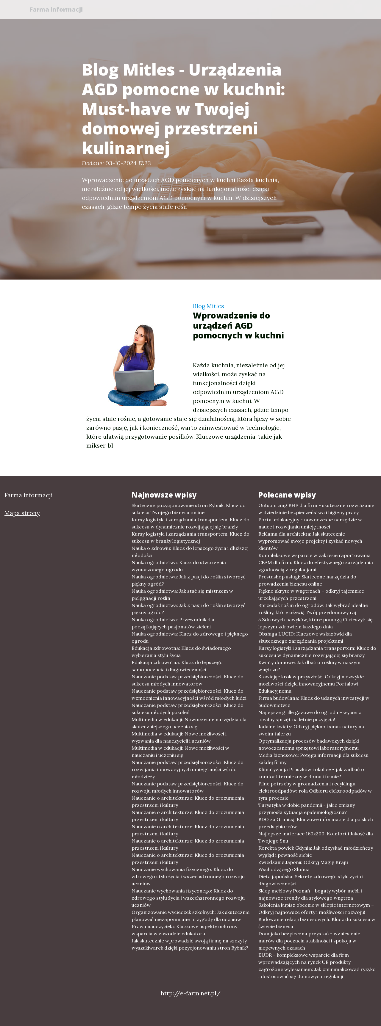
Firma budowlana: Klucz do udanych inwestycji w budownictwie (313, 701)
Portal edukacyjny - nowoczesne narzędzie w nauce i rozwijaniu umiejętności (310, 523)
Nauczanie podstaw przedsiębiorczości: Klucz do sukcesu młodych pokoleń (187, 708)
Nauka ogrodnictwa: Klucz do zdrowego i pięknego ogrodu (190, 637)
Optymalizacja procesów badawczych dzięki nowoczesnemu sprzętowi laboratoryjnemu (308, 744)
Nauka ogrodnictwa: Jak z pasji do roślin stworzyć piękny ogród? (189, 580)
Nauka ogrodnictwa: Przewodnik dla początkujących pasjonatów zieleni (173, 623)
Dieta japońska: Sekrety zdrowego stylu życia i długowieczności (310, 880)
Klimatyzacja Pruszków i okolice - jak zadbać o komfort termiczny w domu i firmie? (311, 772)
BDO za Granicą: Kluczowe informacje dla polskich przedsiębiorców (315, 822)
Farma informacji (58, 10)
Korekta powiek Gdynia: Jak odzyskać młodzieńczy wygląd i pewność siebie (315, 851)
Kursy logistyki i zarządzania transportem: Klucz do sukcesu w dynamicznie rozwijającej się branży (190, 523)
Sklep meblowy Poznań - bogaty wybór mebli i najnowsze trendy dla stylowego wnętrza (310, 894)
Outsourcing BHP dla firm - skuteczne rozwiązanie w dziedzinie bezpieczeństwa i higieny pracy (316, 508)
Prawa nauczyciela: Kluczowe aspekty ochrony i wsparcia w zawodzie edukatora (186, 929)
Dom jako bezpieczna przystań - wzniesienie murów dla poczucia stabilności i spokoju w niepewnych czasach (309, 941)
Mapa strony (22, 513)
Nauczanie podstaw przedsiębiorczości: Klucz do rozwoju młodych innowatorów (187, 787)
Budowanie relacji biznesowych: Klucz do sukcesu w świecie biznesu (316, 922)
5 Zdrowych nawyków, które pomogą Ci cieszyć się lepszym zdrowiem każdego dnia (315, 623)
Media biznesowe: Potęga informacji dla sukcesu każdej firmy (313, 758)
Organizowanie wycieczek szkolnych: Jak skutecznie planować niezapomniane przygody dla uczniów (190, 915)
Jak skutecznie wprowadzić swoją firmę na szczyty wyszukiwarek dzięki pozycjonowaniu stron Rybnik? (190, 944)
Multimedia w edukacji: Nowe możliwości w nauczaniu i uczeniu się (180, 751)
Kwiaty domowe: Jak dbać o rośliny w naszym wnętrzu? (309, 665)
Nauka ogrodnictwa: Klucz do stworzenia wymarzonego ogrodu (179, 565)
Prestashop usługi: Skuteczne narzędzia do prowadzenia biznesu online (307, 580)
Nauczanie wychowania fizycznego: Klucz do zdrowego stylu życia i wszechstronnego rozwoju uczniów (188, 876)
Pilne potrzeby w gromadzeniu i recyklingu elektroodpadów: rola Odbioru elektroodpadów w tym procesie (315, 791)
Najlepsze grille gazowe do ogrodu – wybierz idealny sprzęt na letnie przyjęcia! (309, 715)
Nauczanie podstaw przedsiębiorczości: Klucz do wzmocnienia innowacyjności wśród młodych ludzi (189, 694)
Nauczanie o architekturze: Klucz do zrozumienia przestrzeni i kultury (188, 801)
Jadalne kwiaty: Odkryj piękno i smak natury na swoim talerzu (311, 730)
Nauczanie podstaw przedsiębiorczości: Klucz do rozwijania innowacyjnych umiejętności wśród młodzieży (187, 769)
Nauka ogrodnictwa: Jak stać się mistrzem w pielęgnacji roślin (182, 594)
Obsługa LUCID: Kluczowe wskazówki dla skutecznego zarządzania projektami (305, 637)
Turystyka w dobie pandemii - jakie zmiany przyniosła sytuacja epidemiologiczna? (306, 808)
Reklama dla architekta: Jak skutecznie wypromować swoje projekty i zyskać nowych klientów (310, 541)
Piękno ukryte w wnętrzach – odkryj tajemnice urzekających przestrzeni (311, 594)
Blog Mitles (208, 306)
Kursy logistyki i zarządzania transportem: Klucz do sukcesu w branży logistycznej (190, 537)
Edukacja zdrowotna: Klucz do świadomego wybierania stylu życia (181, 651)
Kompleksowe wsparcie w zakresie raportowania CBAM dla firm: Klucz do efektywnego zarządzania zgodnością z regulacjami (315, 562)
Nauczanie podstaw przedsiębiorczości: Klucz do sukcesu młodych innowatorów (187, 680)
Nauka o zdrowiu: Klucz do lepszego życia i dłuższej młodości (190, 551)
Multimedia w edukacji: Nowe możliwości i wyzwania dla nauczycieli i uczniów (179, 737)
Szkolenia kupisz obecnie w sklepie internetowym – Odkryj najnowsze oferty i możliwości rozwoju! (316, 908)
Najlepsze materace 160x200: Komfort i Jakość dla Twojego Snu (315, 837)
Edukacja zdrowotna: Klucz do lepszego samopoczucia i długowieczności (177, 665)
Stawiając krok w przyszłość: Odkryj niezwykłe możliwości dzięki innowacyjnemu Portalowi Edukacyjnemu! (311, 684)
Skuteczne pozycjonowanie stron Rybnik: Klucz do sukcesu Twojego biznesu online (189, 508)
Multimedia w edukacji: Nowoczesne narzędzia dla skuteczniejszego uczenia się (189, 723)
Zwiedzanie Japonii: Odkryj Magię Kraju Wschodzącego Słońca (303, 865)
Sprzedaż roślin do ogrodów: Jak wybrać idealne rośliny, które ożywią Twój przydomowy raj (313, 608)
